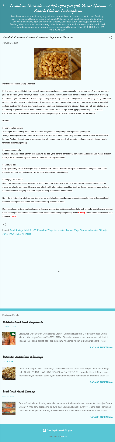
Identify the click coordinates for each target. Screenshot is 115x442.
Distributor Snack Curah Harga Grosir (22, 322)
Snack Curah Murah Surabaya (18, 392)
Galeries (64, 436)
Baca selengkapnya (101, 347)
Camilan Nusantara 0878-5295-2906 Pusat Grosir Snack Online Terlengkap (57, 8)
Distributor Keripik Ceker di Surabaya (22, 357)
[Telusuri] (111, 6)
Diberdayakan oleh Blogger (58, 430)
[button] (111, 38)
